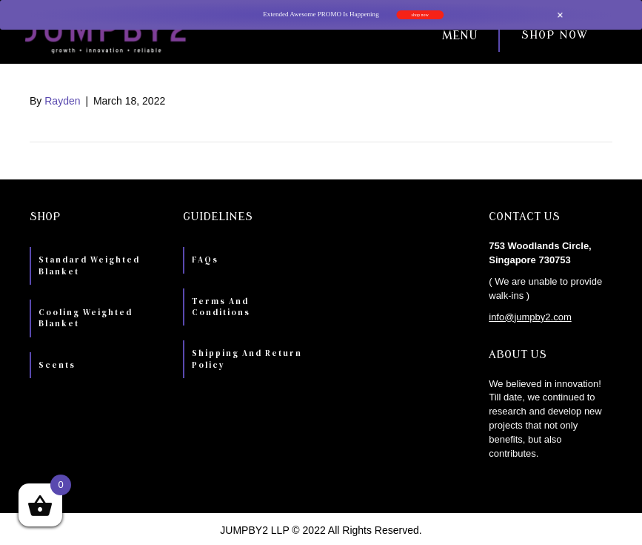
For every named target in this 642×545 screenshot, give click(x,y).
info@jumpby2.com (530, 317)
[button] (348, 36)
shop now (419, 14)
